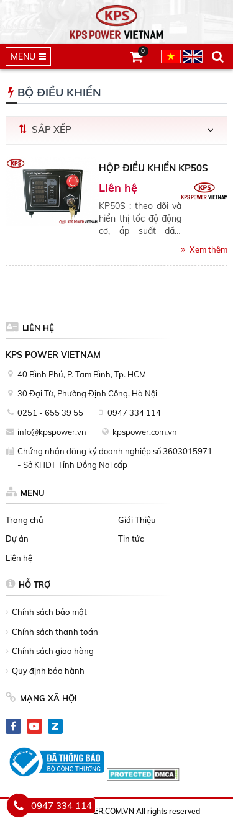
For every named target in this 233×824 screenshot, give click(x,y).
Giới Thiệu (137, 520)
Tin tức (131, 539)
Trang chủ (24, 520)
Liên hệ (19, 558)
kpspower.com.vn (144, 432)
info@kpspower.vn (51, 432)
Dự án (17, 539)
